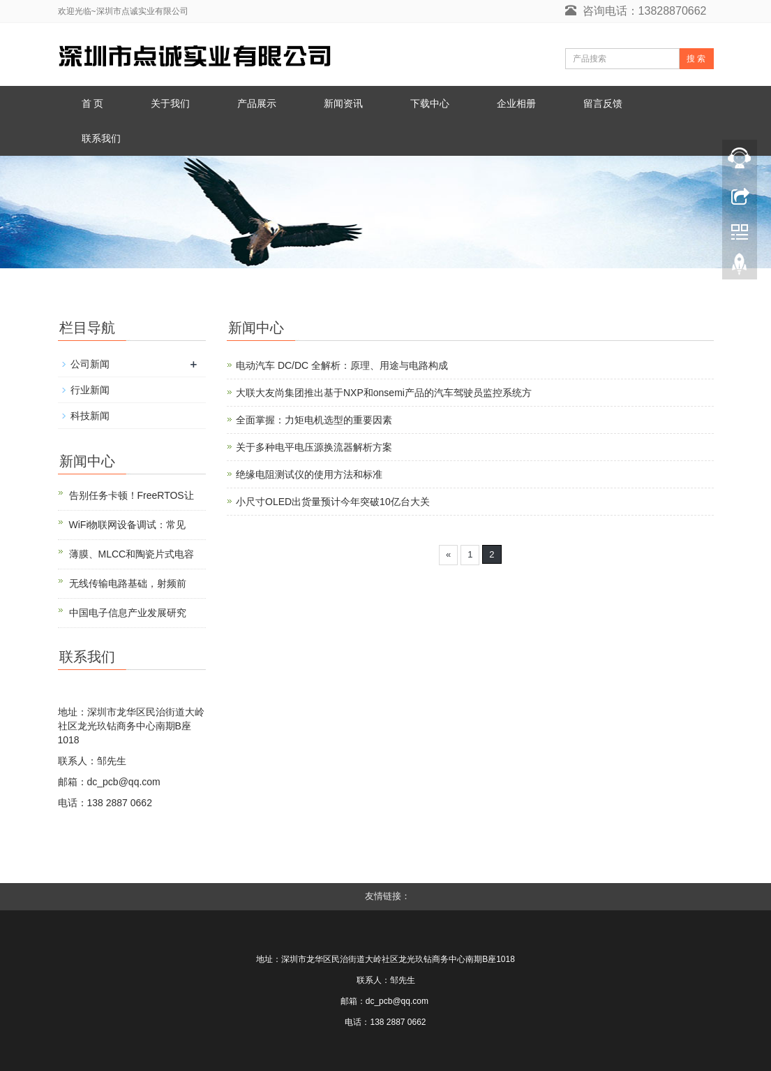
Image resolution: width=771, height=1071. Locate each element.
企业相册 (516, 103)
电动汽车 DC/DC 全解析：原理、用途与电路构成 (342, 365)
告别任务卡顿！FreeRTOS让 (131, 495)
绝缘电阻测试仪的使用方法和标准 (309, 474)
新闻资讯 (343, 103)
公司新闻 (90, 364)
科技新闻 (90, 415)
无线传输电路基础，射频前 (127, 583)
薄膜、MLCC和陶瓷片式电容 (132, 554)
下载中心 (429, 103)
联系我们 (101, 138)
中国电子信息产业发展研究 (127, 612)
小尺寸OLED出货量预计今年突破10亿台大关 (333, 501)
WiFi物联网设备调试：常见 (127, 524)
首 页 (93, 103)
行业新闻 (90, 389)
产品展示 (256, 103)
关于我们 (170, 103)
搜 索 (696, 59)
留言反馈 (602, 103)
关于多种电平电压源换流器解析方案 (314, 447)
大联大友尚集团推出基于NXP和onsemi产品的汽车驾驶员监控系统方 (384, 392)
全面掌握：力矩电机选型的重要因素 (314, 419)
